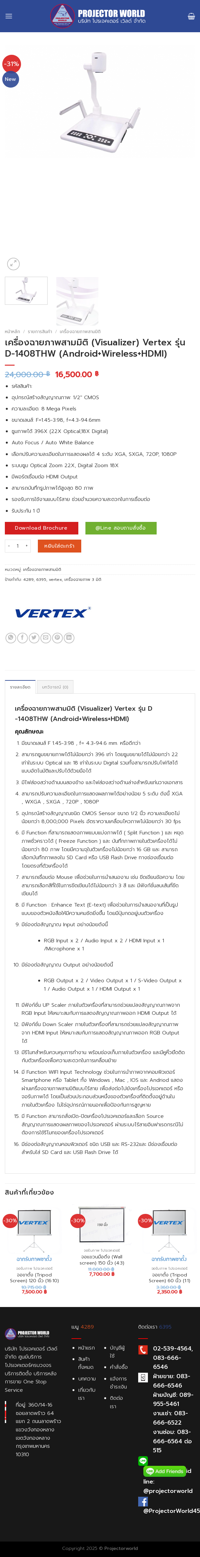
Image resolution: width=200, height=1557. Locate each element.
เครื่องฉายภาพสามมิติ (80, 331)
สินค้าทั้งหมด (86, 1363)
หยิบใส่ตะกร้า (59, 546)
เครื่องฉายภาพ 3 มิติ (82, 579)
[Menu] (9, 16)
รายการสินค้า (40, 331)
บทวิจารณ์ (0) (55, 687)
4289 (28, 579)
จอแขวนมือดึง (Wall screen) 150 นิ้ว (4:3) (102, 1260)
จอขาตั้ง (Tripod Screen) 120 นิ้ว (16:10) (34, 1278)
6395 (41, 579)
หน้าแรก (86, 1348)
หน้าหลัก (12, 331)
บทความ (87, 1379)
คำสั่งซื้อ (119, 1367)
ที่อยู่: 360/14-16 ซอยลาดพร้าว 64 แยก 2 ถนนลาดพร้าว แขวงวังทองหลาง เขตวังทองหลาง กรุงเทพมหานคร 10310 (38, 1429)
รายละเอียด (20, 687)
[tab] (20, 687)
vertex (55, 579)
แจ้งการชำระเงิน (118, 1383)
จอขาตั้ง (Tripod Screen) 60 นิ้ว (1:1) (169, 1278)
